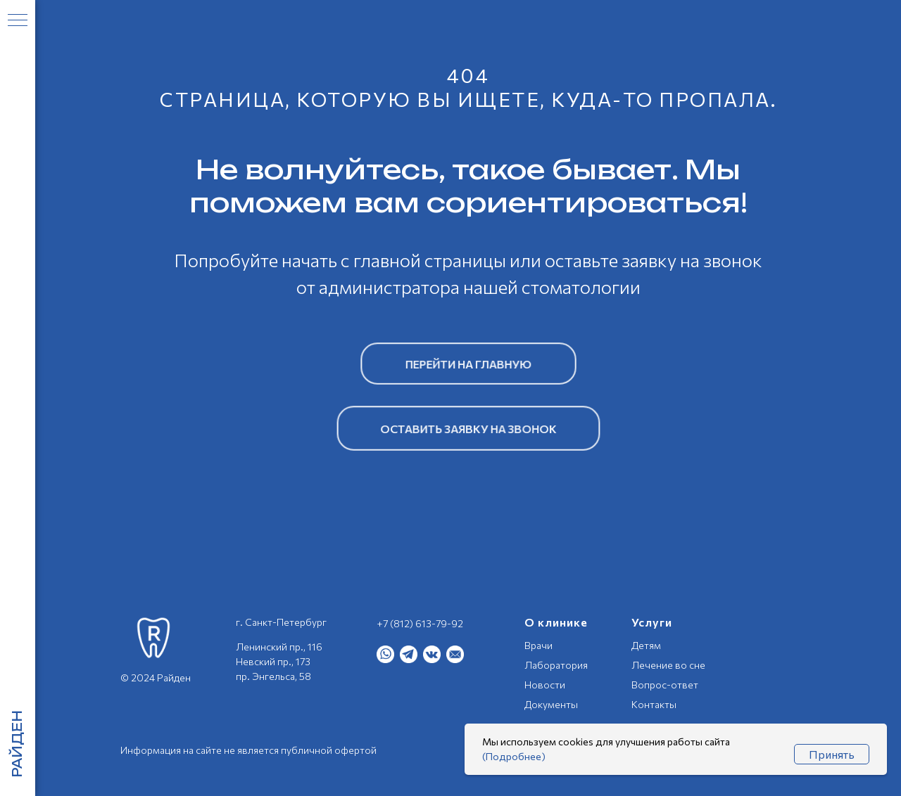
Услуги (651, 622)
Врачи (538, 645)
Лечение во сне (668, 665)
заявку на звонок (692, 260)
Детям (646, 645)
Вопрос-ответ (664, 685)
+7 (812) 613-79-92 (420, 623)
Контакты (653, 704)
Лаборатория (556, 665)
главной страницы (429, 260)
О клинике (556, 622)
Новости (544, 685)
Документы (551, 704)
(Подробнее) (514, 756)
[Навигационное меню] (17, 21)
